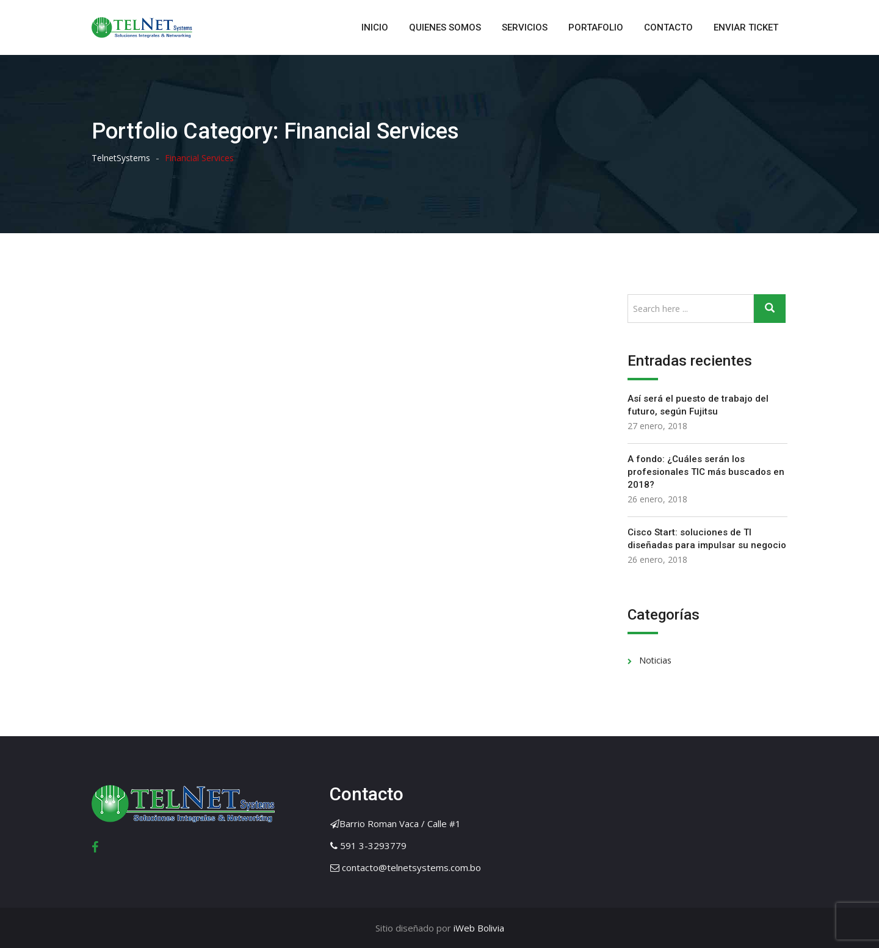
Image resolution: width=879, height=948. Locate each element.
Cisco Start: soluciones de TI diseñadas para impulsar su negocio (707, 539)
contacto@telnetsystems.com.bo (411, 867)
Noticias (655, 660)
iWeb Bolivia (477, 928)
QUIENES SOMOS (445, 27)
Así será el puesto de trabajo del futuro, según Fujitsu (698, 405)
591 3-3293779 (373, 845)
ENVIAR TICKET (746, 27)
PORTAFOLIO (595, 27)
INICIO (374, 27)
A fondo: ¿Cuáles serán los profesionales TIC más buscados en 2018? (706, 472)
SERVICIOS (525, 27)
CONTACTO (668, 27)
